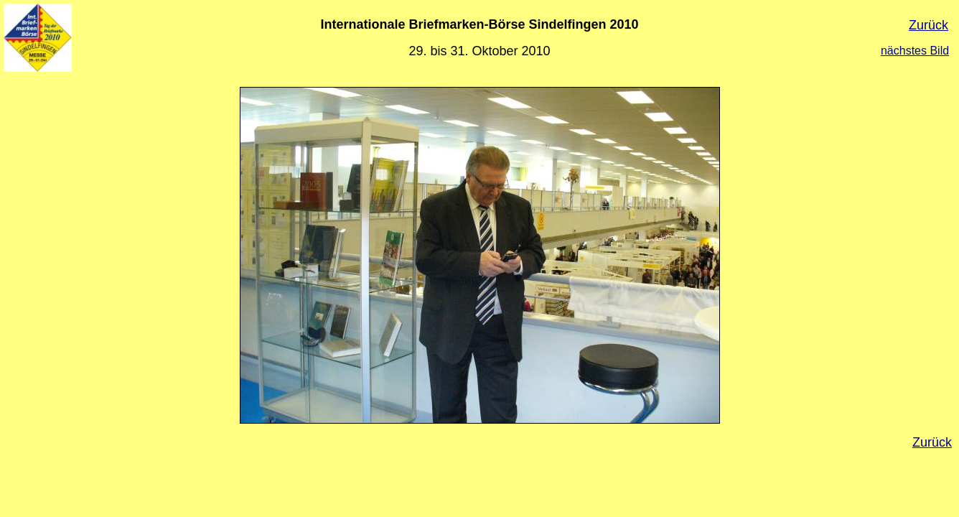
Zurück (928, 25)
